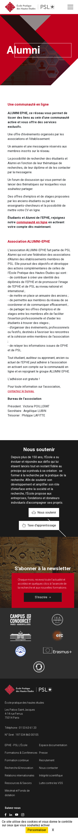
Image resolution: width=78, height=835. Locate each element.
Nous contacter (48, 767)
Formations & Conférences (21, 752)
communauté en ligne (31, 222)
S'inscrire (43, 597)
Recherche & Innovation (19, 767)
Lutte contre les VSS (51, 783)
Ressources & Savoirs (18, 783)
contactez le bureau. (21, 391)
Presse (43, 752)
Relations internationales (19, 775)
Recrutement (46, 760)
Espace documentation (53, 745)
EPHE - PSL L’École (16, 745)
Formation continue (17, 760)
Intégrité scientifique (51, 775)
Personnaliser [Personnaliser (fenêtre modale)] (36, 830)
